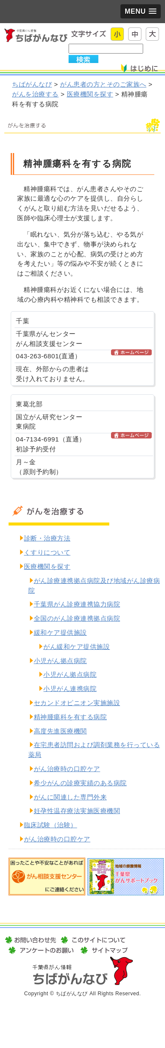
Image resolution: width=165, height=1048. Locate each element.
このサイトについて (93, 940)
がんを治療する (35, 94)
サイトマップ (103, 950)
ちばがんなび (32, 84)
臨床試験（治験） (50, 825)
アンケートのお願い (41, 950)
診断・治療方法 (47, 538)
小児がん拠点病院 (60, 660)
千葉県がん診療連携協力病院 (77, 604)
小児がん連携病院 (69, 688)
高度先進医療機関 (60, 731)
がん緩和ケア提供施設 (76, 646)
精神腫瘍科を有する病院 (70, 717)
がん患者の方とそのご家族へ (103, 84)
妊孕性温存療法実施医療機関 (77, 810)
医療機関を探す (90, 94)
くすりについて (47, 552)
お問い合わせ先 (31, 940)
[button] (140, 11)
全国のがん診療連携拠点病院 (77, 618)
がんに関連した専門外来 (70, 797)
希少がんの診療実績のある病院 (80, 783)
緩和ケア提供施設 (60, 632)
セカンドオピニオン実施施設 (77, 702)
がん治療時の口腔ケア (67, 768)
